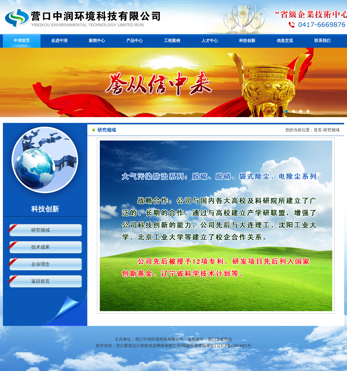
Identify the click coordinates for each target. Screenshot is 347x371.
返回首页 (40, 281)
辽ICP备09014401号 (234, 346)
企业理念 (40, 264)
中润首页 (22, 40)
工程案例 (172, 40)
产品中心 (134, 40)
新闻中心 (97, 40)
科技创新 (247, 40)
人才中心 (210, 40)
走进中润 (59, 40)
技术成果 (40, 247)
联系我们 (322, 40)
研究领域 (40, 230)
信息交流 (285, 40)
